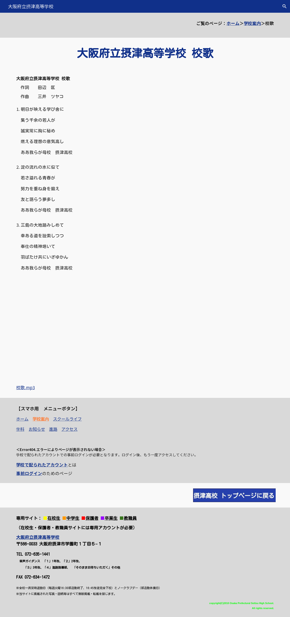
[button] (284, 6)
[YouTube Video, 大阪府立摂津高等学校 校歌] (78, 328)
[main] (145, 25)
